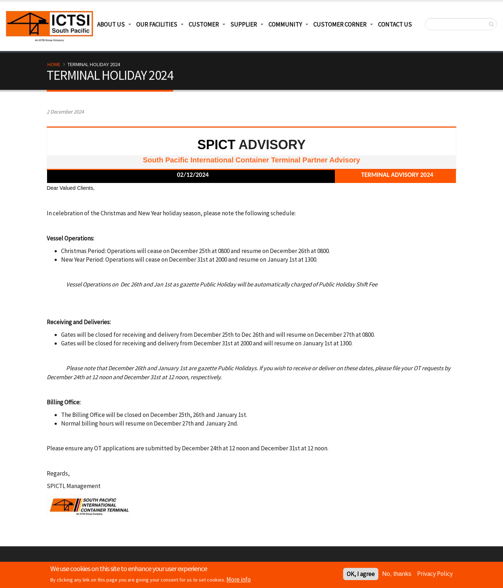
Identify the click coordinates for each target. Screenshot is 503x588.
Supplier (243, 24)
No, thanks (396, 574)
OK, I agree (361, 575)
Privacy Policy (435, 574)
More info (238, 580)
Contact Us (395, 24)
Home (53, 64)
